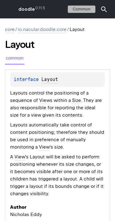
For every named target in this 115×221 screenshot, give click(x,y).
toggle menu (9, 9)
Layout (49, 79)
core (10, 29)
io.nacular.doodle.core (42, 29)
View (44, 100)
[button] (104, 9)
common (81, 9)
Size (76, 100)
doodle (26, 9)
